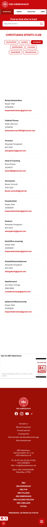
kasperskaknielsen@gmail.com (18, 111)
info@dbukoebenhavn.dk (25, 466)
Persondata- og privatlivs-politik (23, 513)
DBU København (23, 496)
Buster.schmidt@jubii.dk (16, 191)
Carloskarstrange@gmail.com (18, 292)
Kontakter (37, 42)
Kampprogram (17, 47)
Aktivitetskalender (23, 441)
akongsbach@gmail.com (15, 151)
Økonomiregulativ (23, 427)
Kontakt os (23, 424)
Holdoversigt (11, 42)
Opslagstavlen (30, 52)
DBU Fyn (23, 490)
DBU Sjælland (23, 503)
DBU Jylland (23, 493)
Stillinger (31, 47)
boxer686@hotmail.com (15, 171)
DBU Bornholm (23, 486)
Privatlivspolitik (23, 430)
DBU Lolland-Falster (23, 500)
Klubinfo (24, 42)
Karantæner (15, 52)
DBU (23, 483)
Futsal (23, 506)
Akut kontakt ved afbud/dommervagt (23, 437)
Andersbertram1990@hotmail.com (20, 131)
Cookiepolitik (23, 434)
